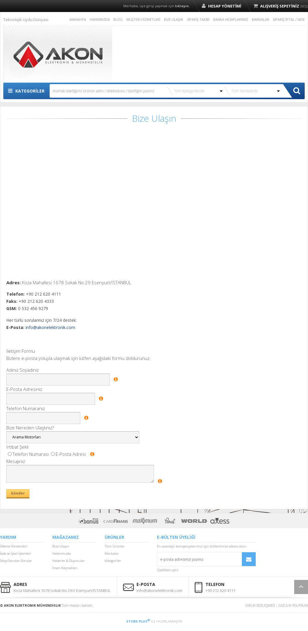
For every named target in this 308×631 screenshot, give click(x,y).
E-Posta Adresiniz (24, 389)
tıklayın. (182, 6)
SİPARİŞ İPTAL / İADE (289, 19)
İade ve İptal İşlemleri (15, 553)
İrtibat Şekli (17, 447)
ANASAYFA (77, 19)
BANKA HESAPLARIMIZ (230, 19)
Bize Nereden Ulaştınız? (30, 428)
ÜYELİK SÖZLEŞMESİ (260, 605)
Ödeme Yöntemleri (13, 546)
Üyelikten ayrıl (167, 570)
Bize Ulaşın (60, 546)
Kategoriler (113, 560)
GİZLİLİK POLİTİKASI (293, 605)
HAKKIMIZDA (100, 19)
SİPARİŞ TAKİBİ (198, 19)
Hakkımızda (61, 553)
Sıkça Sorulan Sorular (16, 560)
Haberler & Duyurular (68, 560)
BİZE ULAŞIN (173, 19)
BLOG (118, 19)
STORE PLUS (138, 621)
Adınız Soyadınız (22, 370)
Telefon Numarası (28, 454)
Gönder (18, 493)
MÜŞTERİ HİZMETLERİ (143, 19)
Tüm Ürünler (115, 546)
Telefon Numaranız (25, 408)
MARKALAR (260, 19)
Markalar (112, 553)
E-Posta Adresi (68, 454)
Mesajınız (15, 461)
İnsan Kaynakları (65, 567)
